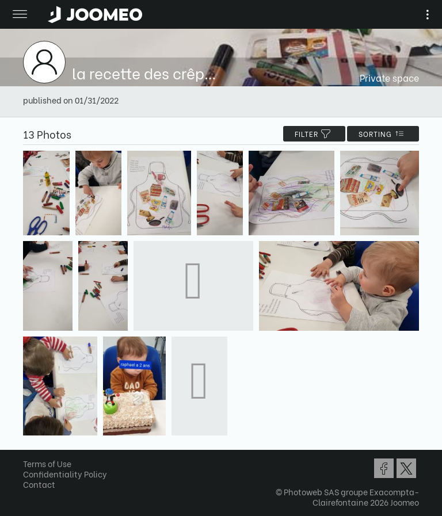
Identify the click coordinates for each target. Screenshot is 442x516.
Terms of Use (47, 463)
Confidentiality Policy (65, 474)
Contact (39, 484)
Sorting (383, 134)
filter (314, 134)
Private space (389, 77)
